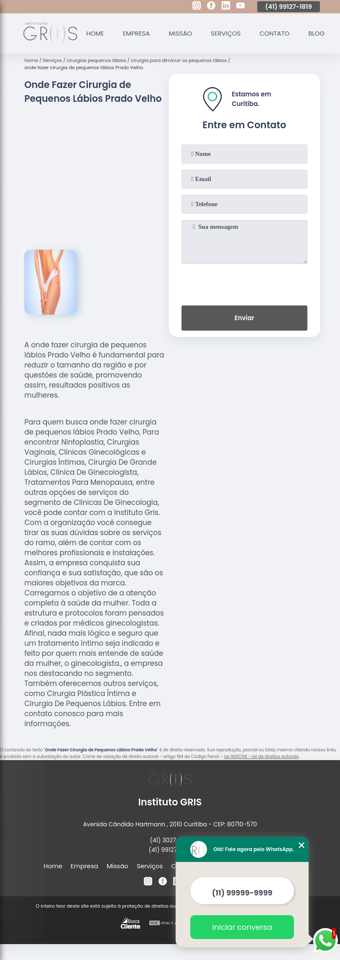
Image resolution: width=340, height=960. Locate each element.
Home (95, 33)
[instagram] (196, 6)
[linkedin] (226, 6)
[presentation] (244, 283)
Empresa (136, 33)
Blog (317, 33)
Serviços (226, 33)
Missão (180, 33)
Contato (275, 33)
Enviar (244, 317)
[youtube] (240, 6)
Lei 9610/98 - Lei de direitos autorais (261, 756)
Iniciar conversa (242, 927)
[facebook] (211, 6)
